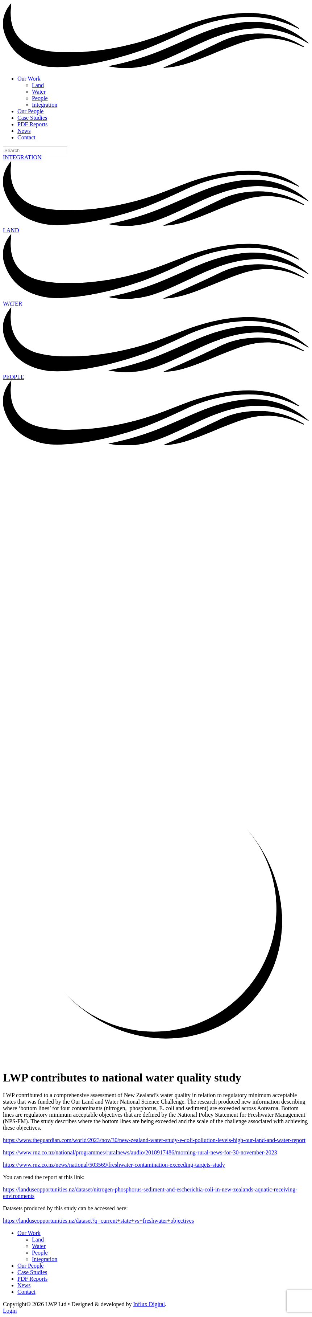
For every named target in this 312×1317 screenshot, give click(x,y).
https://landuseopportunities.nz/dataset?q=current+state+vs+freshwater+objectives (98, 1221)
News (23, 131)
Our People (30, 111)
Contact (26, 137)
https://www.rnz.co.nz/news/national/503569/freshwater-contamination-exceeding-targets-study (114, 1165)
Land (38, 85)
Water (39, 92)
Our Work (29, 78)
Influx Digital (149, 1304)
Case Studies (32, 118)
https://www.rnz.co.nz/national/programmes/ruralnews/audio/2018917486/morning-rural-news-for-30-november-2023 (140, 1152)
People (40, 98)
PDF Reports (32, 124)
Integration (44, 105)
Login (10, 1311)
